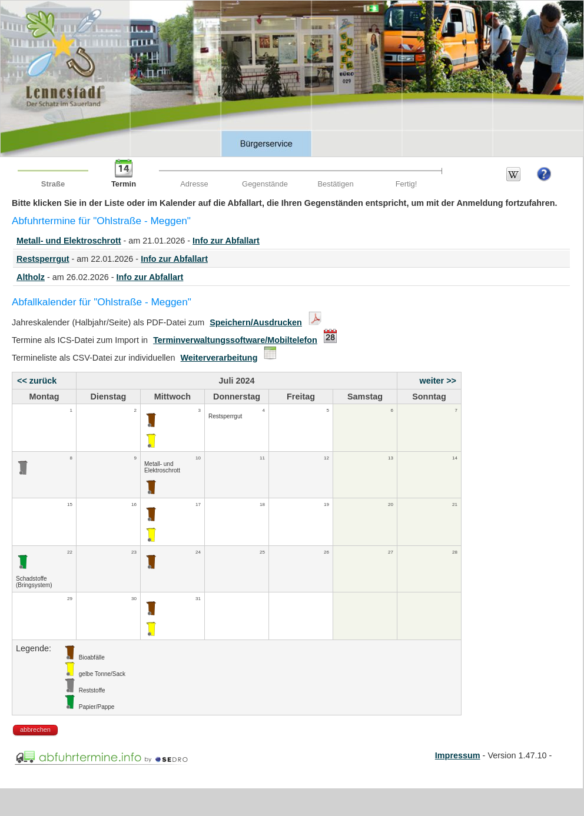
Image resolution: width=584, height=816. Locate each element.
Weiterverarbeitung (219, 357)
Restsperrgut (42, 259)
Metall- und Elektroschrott (68, 240)
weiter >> (438, 380)
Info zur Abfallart (226, 240)
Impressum (457, 755)
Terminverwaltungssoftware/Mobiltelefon (235, 340)
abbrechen (35, 729)
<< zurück (37, 380)
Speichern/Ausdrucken (256, 322)
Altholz (30, 277)
